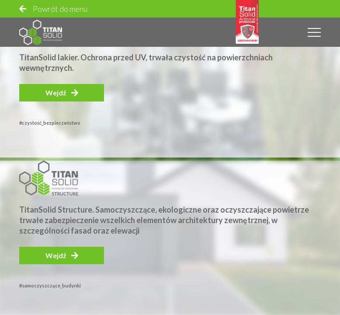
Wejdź (55, 92)
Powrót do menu (60, 9)
